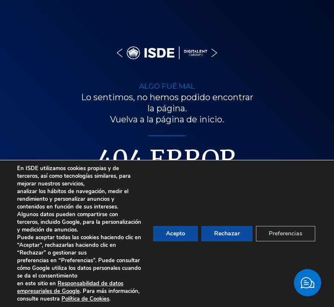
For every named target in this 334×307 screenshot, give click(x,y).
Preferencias (285, 233)
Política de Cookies (85, 299)
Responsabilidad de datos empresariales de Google (70, 287)
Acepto (175, 233)
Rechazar (227, 233)
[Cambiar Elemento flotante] (307, 282)
